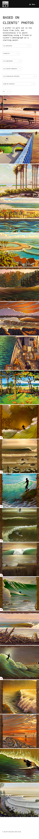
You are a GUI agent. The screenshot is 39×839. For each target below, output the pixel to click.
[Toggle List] (9, 91)
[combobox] (4, 91)
